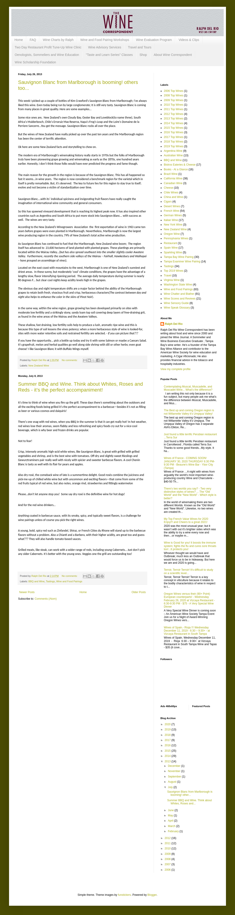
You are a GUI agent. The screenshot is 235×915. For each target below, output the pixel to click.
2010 (168, 848)
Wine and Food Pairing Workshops (104, 40)
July (171, 787)
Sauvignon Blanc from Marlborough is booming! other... (189, 793)
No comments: (70, 360)
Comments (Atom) (45, 598)
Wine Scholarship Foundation (35, 62)
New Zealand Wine (38, 365)
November (174, 771)
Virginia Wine (172, 280)
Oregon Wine (172, 233)
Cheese (168, 187)
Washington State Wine (178, 284)
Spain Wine (171, 247)
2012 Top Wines (173, 114)
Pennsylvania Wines (176, 238)
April (171, 820)
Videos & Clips (189, 40)
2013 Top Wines (173, 118)
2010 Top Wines (173, 104)
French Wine (171, 210)
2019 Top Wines (173, 146)
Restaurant (170, 243)
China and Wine (173, 197)
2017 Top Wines (173, 137)
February (173, 831)
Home (18, 40)
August (172, 781)
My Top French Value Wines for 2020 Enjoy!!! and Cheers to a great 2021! (186, 520)
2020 (168, 724)
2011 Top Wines (173, 109)
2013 (168, 761)
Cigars (168, 201)
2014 (168, 756)
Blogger (152, 894)
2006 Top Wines (173, 91)
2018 (168, 735)
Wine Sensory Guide (176, 303)
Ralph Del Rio (174, 324)
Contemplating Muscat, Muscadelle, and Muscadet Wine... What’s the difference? (188, 388)
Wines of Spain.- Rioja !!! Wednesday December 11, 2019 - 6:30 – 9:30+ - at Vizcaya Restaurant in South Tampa (187, 631)
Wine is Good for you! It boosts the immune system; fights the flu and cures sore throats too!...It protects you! (190, 546)
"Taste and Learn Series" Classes (109, 55)
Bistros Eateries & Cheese (179, 164)
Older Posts (139, 592)
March (172, 826)
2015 (168, 750)
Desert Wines (172, 206)
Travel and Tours (139, 47)
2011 (168, 843)
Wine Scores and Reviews (179, 298)
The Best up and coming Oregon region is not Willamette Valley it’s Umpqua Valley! (189, 412)
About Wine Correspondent (173, 55)
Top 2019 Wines (173, 270)
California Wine (173, 178)
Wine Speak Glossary (177, 307)
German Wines (173, 215)
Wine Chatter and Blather (179, 293)
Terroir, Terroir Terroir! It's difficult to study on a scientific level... (188, 571)
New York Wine (173, 224)
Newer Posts (27, 592)
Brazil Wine (171, 174)
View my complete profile (175, 369)
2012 (168, 838)
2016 (168, 745)
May (171, 815)
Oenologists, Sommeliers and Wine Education (47, 55)
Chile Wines (171, 192)
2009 (168, 854)
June (171, 810)
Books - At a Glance (176, 169)
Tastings (50, 581)
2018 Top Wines (173, 141)
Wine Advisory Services (104, 47)
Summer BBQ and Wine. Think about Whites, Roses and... (189, 802)
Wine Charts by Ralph (58, 40)
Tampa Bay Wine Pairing (178, 257)
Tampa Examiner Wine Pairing (182, 261)
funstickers (124, 894)
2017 (168, 740)
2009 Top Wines (173, 100)
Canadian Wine (173, 183)
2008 (168, 859)
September (175, 776)
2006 (168, 869)
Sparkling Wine (173, 252)
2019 (168, 729)
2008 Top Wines (173, 95)
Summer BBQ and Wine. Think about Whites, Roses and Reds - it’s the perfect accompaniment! (80, 387)
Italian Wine (171, 220)
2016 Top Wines (173, 132)
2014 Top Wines (173, 123)
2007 (168, 864)
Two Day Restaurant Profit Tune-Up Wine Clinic (48, 47)
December (174, 766)
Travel (167, 275)
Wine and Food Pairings (69, 581)
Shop (143, 55)
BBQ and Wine (36, 581)
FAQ (33, 40)
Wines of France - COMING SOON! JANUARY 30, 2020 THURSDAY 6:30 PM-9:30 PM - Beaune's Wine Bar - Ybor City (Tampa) (189, 462)
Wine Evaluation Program (154, 40)
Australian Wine (173, 155)
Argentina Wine (173, 150)
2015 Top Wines (173, 127)
